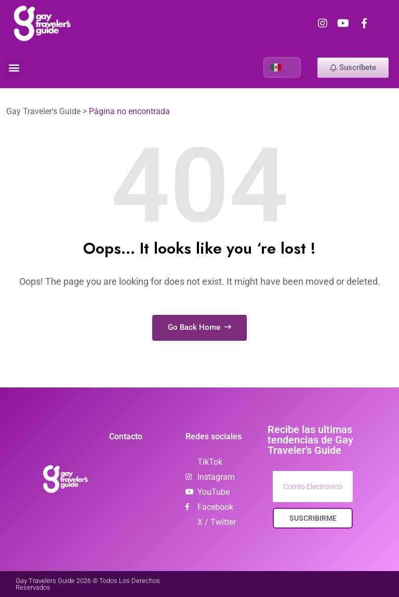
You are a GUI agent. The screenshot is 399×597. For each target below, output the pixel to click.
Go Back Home (199, 327)
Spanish (276, 67)
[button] (13, 67)
